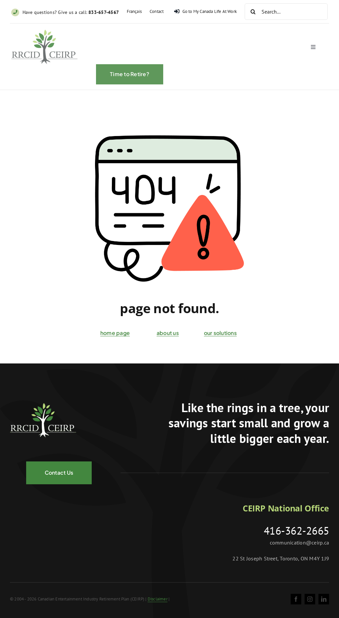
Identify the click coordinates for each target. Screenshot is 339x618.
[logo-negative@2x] (43, 406)
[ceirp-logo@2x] (44, 33)
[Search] (253, 11)
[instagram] (310, 599)
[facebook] (296, 599)
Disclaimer (158, 599)
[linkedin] (323, 599)
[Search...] (286, 11)
